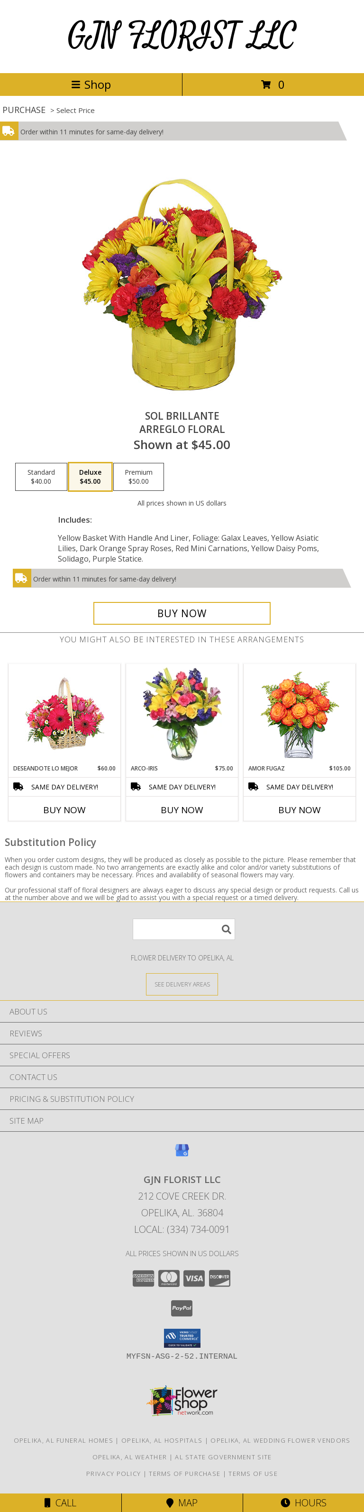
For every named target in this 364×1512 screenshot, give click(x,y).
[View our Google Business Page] (182, 1154)
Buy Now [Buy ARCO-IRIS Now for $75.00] (182, 810)
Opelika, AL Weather (129, 1457)
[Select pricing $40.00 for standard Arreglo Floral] (41, 477)
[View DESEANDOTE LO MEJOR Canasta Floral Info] (64, 714)
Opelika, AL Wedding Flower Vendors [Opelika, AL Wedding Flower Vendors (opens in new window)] (280, 1440)
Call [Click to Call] (60, 1502)
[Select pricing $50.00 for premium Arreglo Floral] (139, 477)
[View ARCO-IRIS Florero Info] (182, 714)
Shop (91, 84)
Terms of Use (253, 1473)
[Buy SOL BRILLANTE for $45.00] (182, 613)
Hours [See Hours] (304, 1502)
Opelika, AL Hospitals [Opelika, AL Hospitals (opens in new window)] (161, 1440)
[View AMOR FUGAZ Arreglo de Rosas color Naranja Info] (299, 714)
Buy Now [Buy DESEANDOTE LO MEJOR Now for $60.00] (64, 810)
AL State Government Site (223, 1457)
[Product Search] (184, 929)
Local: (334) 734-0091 (182, 1229)
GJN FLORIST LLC (182, 36)
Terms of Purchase (184, 1473)
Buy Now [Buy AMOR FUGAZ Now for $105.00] (299, 810)
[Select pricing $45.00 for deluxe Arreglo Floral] (90, 477)
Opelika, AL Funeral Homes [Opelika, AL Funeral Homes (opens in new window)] (64, 1440)
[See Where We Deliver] (182, 983)
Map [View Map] (182, 1502)
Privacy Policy (113, 1473)
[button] (182, 1338)
